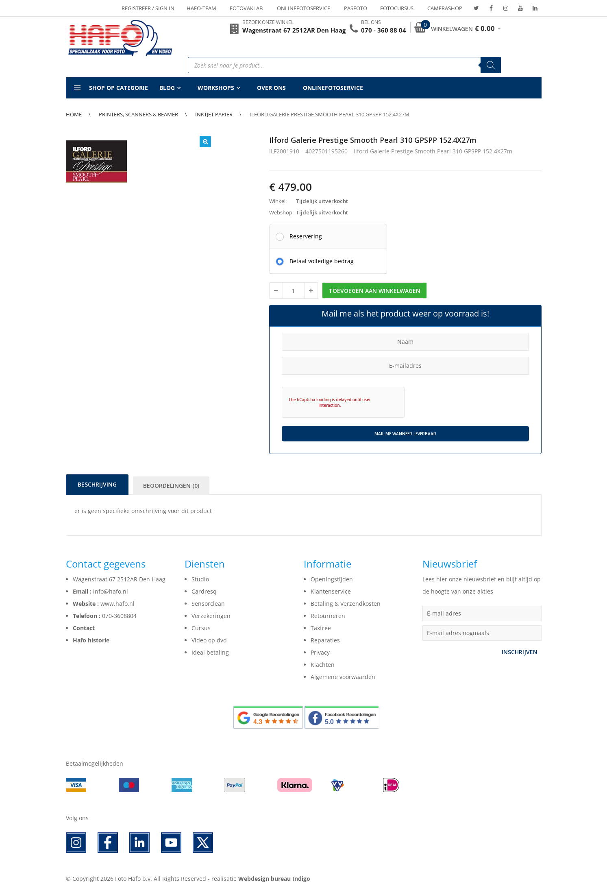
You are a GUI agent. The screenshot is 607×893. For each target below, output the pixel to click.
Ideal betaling (210, 652)
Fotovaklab (246, 8)
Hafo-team (201, 8)
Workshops (216, 88)
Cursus (201, 628)
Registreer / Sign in (148, 8)
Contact (84, 628)
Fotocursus (396, 8)
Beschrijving (97, 484)
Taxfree (321, 628)
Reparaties (325, 640)
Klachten (323, 664)
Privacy (320, 652)
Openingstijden (332, 579)
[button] (205, 141)
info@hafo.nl (110, 591)
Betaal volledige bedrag (321, 260)
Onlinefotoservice (303, 8)
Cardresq (204, 591)
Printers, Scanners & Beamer (138, 114)
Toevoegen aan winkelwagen (374, 291)
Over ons (271, 88)
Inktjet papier (214, 114)
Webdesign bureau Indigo (274, 878)
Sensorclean (208, 603)
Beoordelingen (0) (171, 485)
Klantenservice (331, 591)
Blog (167, 88)
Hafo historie (91, 640)
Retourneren (328, 616)
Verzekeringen (211, 616)
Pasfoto (355, 8)
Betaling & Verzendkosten (346, 603)
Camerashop (444, 8)
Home (74, 114)
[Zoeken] (491, 65)
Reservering (305, 236)
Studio (200, 579)
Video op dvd (209, 640)
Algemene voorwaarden (343, 677)
